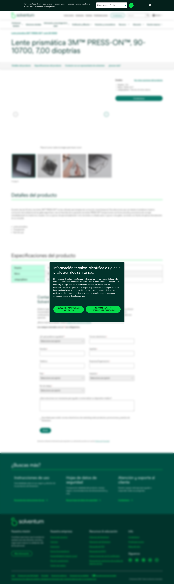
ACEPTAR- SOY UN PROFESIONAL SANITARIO (103, 309)
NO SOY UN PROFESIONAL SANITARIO (68, 309)
